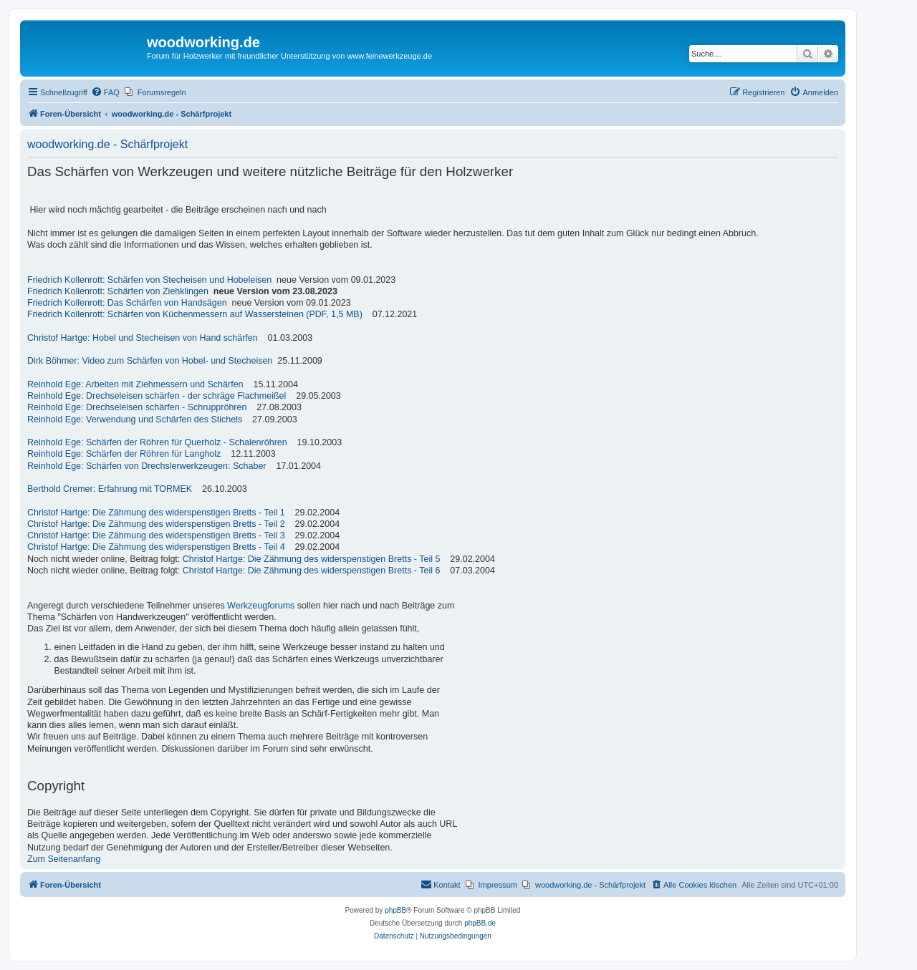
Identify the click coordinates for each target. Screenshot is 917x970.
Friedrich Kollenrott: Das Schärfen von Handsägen (127, 303)
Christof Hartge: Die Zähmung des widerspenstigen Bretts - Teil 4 (156, 547)
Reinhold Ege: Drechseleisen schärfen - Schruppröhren (136, 407)
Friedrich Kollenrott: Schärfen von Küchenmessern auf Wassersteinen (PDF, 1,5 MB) (195, 314)
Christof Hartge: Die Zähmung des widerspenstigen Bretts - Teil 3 (156, 535)
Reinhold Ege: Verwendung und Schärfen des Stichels (134, 419)
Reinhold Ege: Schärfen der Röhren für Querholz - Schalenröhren (157, 442)
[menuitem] (105, 92)
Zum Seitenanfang (63, 859)
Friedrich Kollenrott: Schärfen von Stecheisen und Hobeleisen (149, 280)
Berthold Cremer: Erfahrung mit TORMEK (109, 489)
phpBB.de (480, 923)
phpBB (395, 910)
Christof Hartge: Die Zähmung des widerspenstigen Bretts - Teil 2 (156, 524)
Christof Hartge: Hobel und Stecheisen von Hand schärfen (142, 338)
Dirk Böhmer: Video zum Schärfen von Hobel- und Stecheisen (149, 361)
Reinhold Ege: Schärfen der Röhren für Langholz (124, 454)
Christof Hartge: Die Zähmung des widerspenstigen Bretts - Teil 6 (312, 571)
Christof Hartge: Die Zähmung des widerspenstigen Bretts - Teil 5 (312, 559)
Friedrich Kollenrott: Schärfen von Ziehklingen (117, 291)
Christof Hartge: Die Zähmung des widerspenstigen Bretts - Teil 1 (156, 513)
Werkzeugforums (260, 606)
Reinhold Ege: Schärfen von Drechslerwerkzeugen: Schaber (147, 466)
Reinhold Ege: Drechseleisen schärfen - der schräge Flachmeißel (156, 396)
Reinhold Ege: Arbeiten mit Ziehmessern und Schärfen (135, 384)
